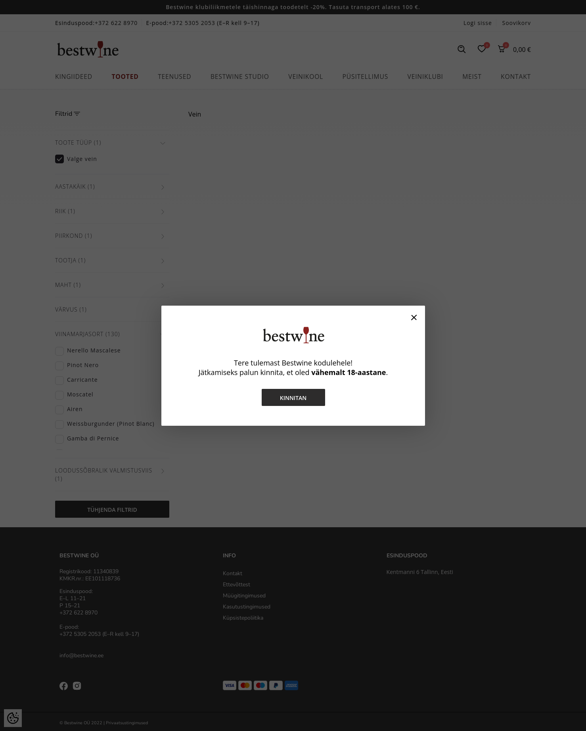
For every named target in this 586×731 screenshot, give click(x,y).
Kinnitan (293, 398)
